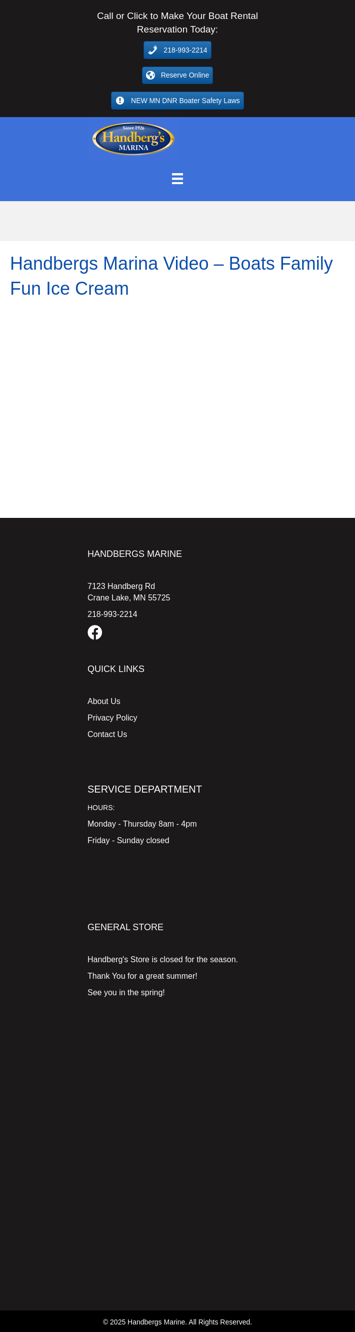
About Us (104, 701)
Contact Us (107, 734)
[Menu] (177, 178)
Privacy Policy (113, 718)
